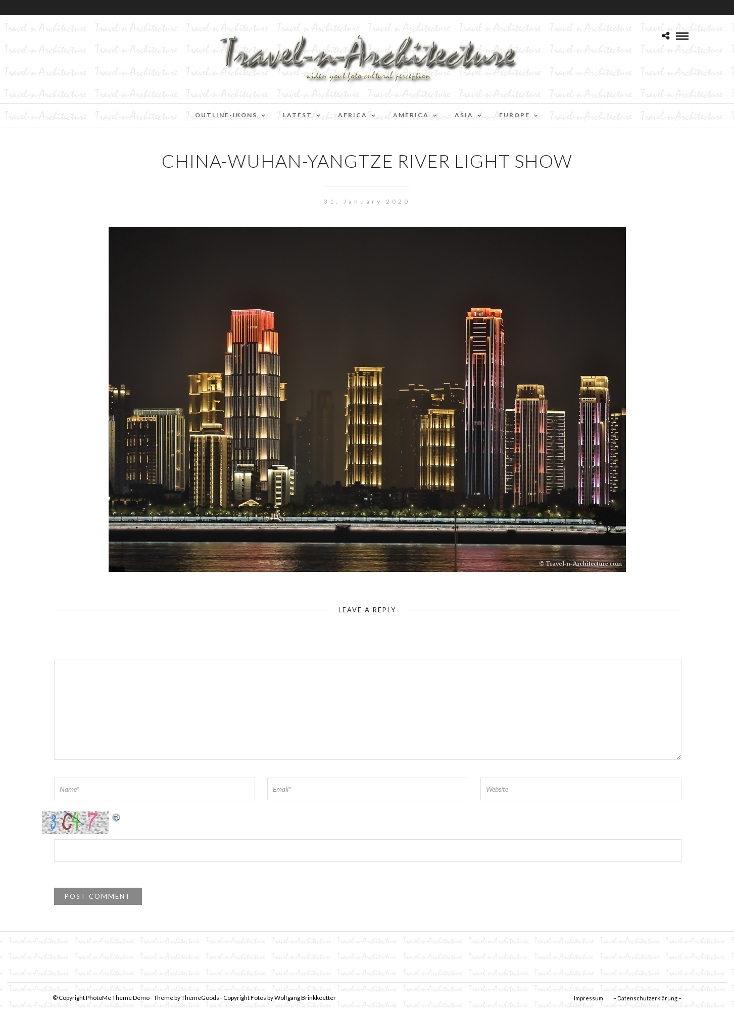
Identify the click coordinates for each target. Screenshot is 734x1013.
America (411, 115)
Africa (352, 115)
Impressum (588, 998)
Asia (464, 115)
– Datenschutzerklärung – (647, 998)
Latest (297, 115)
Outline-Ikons (226, 115)
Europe (514, 115)
